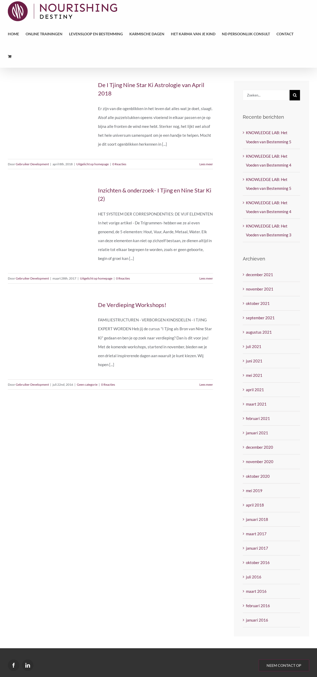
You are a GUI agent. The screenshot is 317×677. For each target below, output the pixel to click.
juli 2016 (253, 576)
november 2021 (259, 289)
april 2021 (255, 389)
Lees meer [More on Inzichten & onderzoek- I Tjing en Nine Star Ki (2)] (206, 278)
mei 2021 (254, 375)
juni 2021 (254, 361)
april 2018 (255, 505)
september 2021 (260, 317)
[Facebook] (13, 665)
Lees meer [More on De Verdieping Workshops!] (206, 384)
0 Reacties (119, 164)
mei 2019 (254, 490)
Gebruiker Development (32, 164)
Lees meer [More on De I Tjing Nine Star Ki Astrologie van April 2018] (206, 164)
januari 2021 (257, 432)
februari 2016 (258, 605)
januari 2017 (257, 548)
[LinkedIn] (27, 665)
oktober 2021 (258, 303)
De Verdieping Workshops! (132, 304)
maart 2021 (256, 404)
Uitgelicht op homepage (92, 164)
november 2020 (259, 461)
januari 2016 (257, 620)
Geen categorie (87, 384)
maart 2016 (256, 591)
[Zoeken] (295, 95)
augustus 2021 (259, 332)
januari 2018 (257, 519)
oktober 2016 (258, 562)
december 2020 (259, 447)
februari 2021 (258, 418)
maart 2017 (256, 533)
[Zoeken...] (266, 95)
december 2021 (259, 274)
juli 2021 (253, 346)
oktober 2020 (258, 476)
